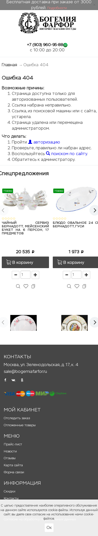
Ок (49, 527)
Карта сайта (13, 465)
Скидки (9, 491)
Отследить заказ (17, 418)
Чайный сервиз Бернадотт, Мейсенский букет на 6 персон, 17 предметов (25, 228)
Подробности (57, 8)
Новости (10, 451)
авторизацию (44, 142)
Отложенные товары (20, 425)
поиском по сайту (66, 153)
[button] (25, 262)
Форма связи (14, 472)
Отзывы (10, 458)
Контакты (11, 498)
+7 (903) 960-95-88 (45, 44)
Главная (9, 64)
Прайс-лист (13, 444)
